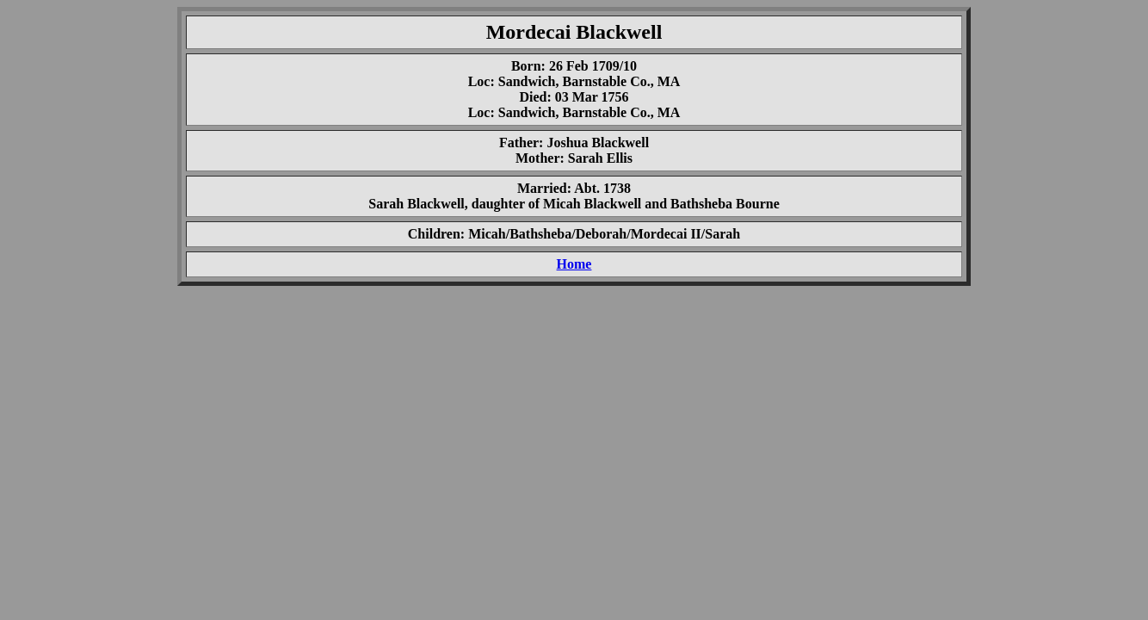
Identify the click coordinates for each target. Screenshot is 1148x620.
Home (574, 264)
